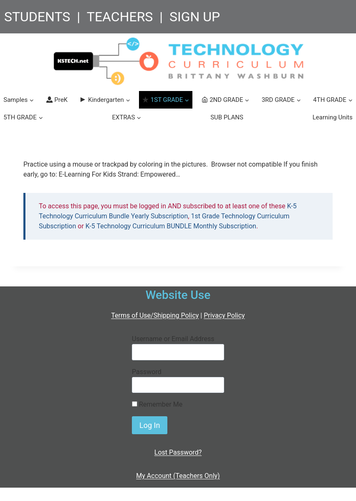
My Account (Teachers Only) (178, 476)
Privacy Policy (224, 315)
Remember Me (157, 404)
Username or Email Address (173, 339)
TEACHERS (120, 17)
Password (147, 372)
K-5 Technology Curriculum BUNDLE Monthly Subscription (171, 226)
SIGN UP (194, 17)
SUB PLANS (226, 117)
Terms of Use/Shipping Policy (155, 315)
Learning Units (333, 117)
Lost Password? (178, 452)
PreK (57, 100)
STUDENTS (37, 17)
